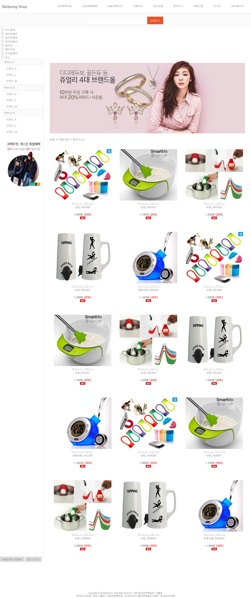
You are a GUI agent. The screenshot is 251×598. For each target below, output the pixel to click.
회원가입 (198, 6)
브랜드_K (11, 68)
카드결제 (10, 29)
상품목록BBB (89, 6)
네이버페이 (11, 33)
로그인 (217, 6)
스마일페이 (11, 53)
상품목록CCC (115, 6)
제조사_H (9, 112)
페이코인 (10, 49)
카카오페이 (11, 41)
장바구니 (178, 6)
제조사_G (9, 87)
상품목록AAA (64, 6)
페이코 (9, 45)
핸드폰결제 (11, 37)
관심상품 (158, 6)
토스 (7, 57)
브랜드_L (11, 74)
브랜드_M (11, 81)
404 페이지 (237, 6)
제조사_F (9, 62)
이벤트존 (138, 6)
